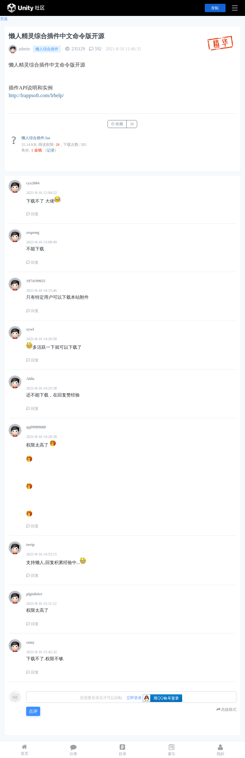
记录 (51, 150)
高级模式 (228, 710)
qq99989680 (36, 427)
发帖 (215, 8)
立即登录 (134, 698)
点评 (33, 711)
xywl (30, 329)
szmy (30, 642)
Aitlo (30, 378)
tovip (30, 544)
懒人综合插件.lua (35, 138)
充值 (4, 19)
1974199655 (35, 281)
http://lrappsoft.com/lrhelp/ (36, 95)
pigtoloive (34, 594)
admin (24, 48)
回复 (32, 214)
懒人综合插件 (46, 49)
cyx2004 (32, 183)
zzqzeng (32, 232)
